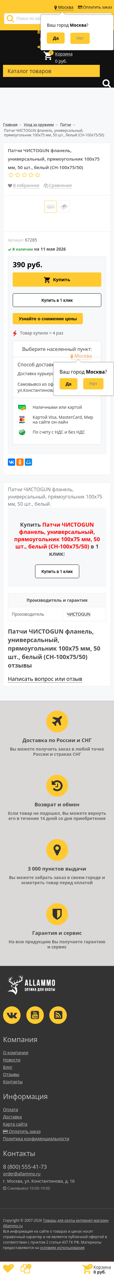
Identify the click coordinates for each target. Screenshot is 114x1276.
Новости (11, 1060)
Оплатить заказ (95, 7)
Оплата (10, 1109)
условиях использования (62, 1247)
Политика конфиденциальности (36, 1138)
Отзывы (11, 1074)
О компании (15, 1052)
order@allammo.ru (22, 1174)
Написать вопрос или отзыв (45, 678)
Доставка (12, 1117)
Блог (7, 1067)
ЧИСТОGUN (78, 614)
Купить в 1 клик (57, 300)
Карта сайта (15, 1124)
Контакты (13, 1081)
